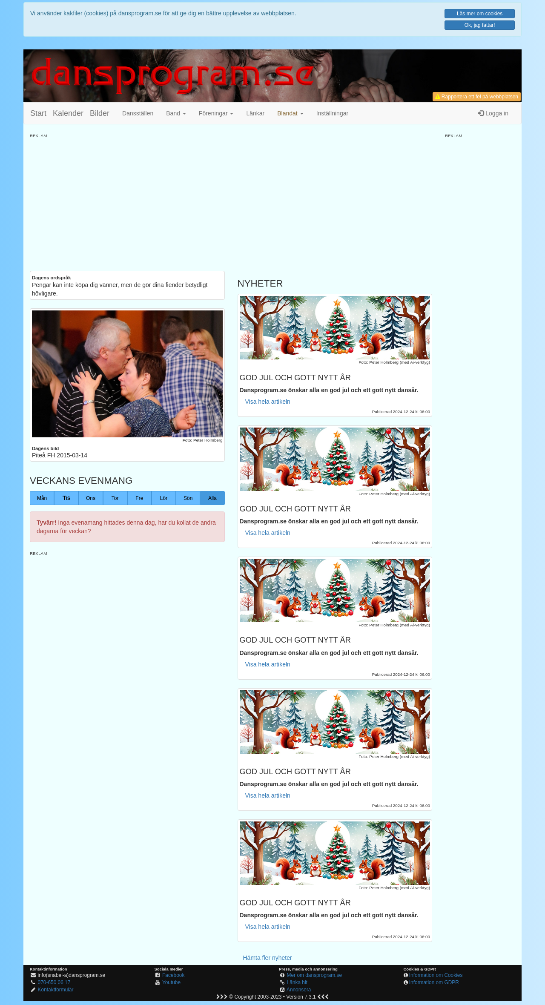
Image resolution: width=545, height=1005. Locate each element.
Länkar (255, 113)
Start (38, 113)
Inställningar (332, 113)
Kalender (68, 113)
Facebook (173, 975)
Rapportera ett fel (476, 97)
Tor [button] (115, 498)
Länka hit (297, 982)
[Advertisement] (231, 198)
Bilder (99, 113)
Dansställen (137, 113)
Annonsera (299, 990)
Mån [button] (42, 498)
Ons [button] (90, 498)
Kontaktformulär (56, 990)
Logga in (493, 113)
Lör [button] (163, 498)
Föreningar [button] (216, 113)
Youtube (171, 982)
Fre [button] (139, 498)
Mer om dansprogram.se (314, 975)
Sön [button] (188, 498)
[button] (290, 113)
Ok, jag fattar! (480, 25)
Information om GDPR (434, 982)
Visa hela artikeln (267, 401)
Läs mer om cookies (479, 14)
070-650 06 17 (54, 982)
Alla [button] (212, 498)
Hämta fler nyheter (267, 957)
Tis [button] (66, 497)
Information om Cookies (436, 975)
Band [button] (176, 113)
